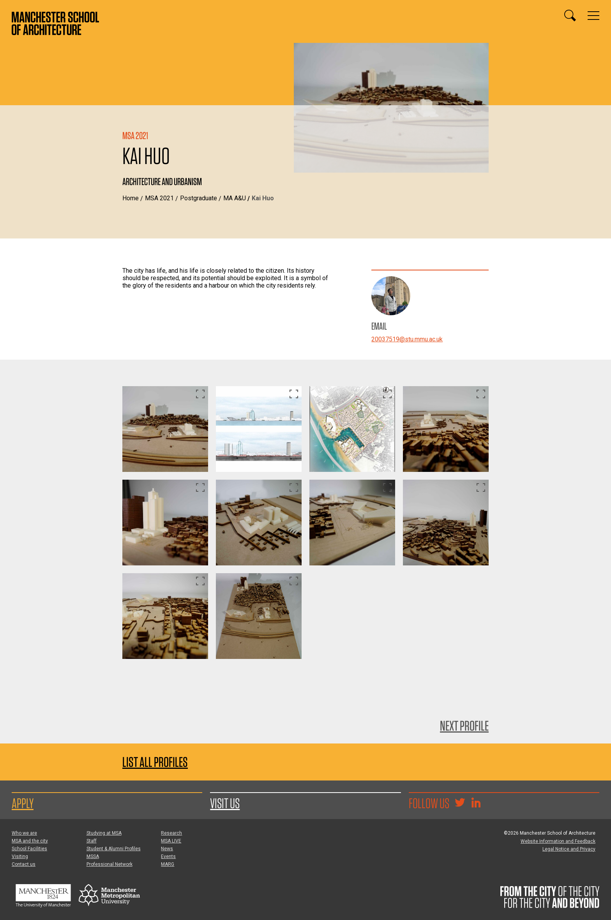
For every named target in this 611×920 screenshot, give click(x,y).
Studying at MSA (104, 833)
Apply (23, 803)
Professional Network (109, 864)
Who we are (24, 833)
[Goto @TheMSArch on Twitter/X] (460, 803)
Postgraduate (198, 198)
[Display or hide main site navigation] (593, 15)
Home (130, 198)
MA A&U (234, 198)
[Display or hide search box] (570, 15)
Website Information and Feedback (558, 841)
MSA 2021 (159, 198)
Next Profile (464, 726)
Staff (92, 841)
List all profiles (155, 762)
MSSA (93, 856)
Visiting (20, 856)
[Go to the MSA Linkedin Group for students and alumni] (476, 803)
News (167, 848)
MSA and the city (30, 841)
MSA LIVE (171, 841)
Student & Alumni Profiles (114, 848)
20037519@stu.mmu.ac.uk (407, 339)
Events (168, 856)
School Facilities (29, 848)
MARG (167, 864)
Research (171, 833)
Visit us (225, 803)
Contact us (23, 864)
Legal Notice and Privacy (568, 849)
